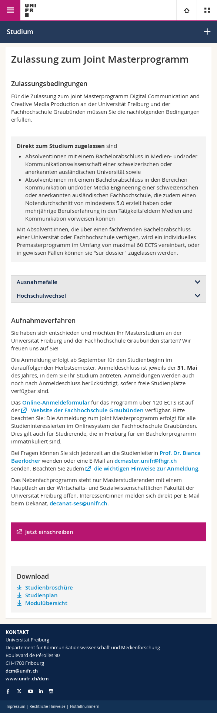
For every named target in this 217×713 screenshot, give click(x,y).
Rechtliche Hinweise (48, 706)
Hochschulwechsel (41, 296)
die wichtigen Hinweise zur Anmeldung (146, 468)
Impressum (15, 706)
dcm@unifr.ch (22, 670)
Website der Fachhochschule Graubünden (87, 410)
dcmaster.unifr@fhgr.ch (145, 461)
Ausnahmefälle (37, 282)
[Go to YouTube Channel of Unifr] (30, 691)
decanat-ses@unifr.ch (78, 503)
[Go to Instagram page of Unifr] (51, 691)
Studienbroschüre (49, 587)
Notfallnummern (84, 706)
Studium (20, 31)
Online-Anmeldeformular (56, 402)
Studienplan (41, 595)
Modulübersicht (46, 603)
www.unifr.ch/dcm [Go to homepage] (27, 678)
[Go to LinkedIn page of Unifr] (41, 691)
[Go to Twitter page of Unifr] (19, 691)
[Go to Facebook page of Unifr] (8, 691)
